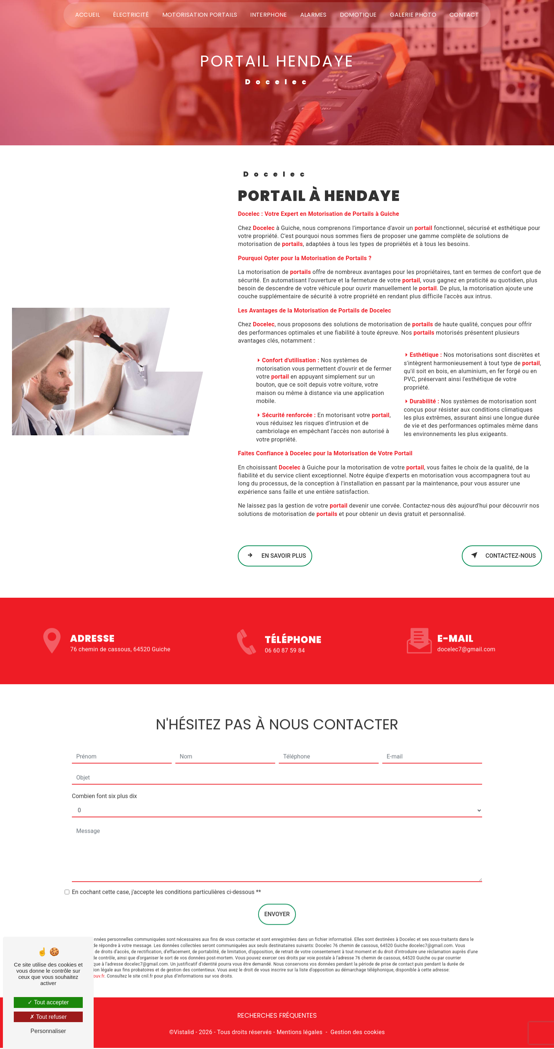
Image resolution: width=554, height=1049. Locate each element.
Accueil (87, 15)
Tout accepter (48, 1002)
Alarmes (313, 15)
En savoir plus (275, 555)
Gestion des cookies (357, 1032)
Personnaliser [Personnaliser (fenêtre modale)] (48, 1031)
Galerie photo (413, 15)
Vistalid (184, 1032)
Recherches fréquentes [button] (277, 1016)
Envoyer (277, 902)
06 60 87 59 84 (285, 664)
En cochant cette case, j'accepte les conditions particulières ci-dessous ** (166, 879)
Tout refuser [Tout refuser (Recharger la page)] (48, 1017)
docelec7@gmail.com (466, 637)
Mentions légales (299, 1032)
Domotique (358, 15)
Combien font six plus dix (104, 783)
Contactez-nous (502, 555)
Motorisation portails (199, 15)
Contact (464, 15)
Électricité (131, 15)
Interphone (268, 15)
